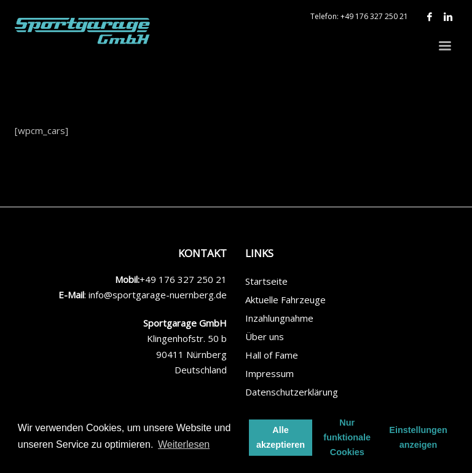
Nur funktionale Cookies (347, 437)
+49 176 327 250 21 (374, 16)
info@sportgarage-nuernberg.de (157, 294)
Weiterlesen (184, 444)
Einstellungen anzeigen (418, 437)
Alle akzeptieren (280, 437)
